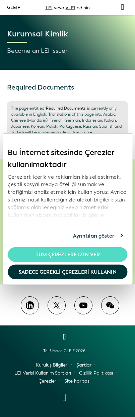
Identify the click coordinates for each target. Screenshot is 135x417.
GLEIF (13, 7)
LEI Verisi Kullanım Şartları (42, 373)
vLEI (70, 7)
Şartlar (83, 365)
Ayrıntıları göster (94, 235)
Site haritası (77, 381)
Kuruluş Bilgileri (52, 365)
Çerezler (47, 381)
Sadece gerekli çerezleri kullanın (67, 271)
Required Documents (65, 108)
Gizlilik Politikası (96, 373)
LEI (49, 7)
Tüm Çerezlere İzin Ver (68, 254)
